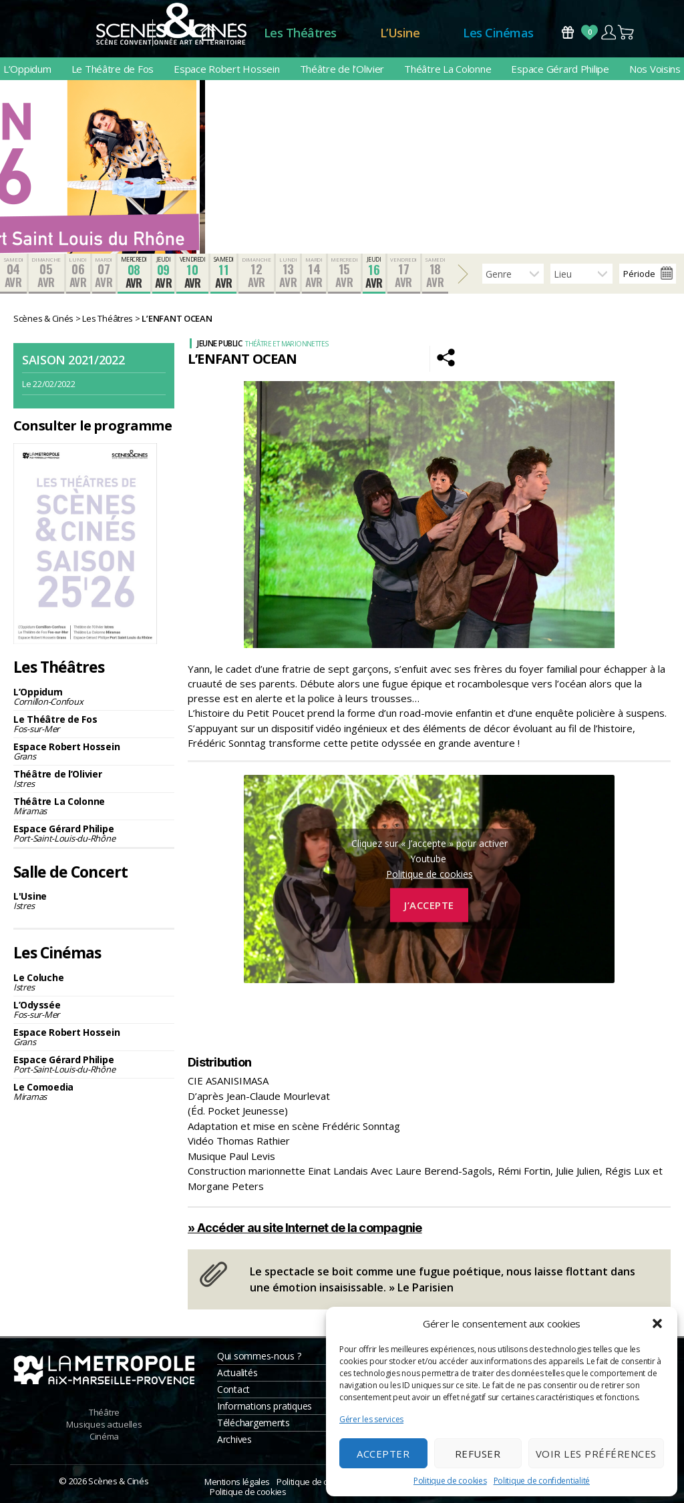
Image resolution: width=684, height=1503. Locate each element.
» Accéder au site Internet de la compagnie (305, 1228)
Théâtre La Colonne (447, 68)
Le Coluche (93, 982)
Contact (233, 1389)
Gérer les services (371, 1419)
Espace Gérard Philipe (560, 68)
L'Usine (93, 901)
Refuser (478, 1453)
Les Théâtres (300, 33)
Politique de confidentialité (542, 1480)
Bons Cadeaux (567, 32)
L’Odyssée (93, 1009)
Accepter (383, 1453)
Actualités (237, 1372)
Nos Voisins (655, 68)
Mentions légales (237, 1482)
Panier (626, 32)
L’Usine (400, 33)
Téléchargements (253, 1422)
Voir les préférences (596, 1453)
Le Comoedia (93, 1092)
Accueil (208, 33)
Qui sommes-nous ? (259, 1355)
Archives (234, 1439)
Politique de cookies (450, 1480)
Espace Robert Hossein (226, 68)
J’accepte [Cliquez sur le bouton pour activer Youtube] (429, 905)
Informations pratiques (264, 1406)
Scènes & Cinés (118, 1481)
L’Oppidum (27, 68)
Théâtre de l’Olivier (342, 68)
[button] (657, 1323)
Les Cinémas (498, 33)
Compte (608, 32)
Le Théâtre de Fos (112, 68)
